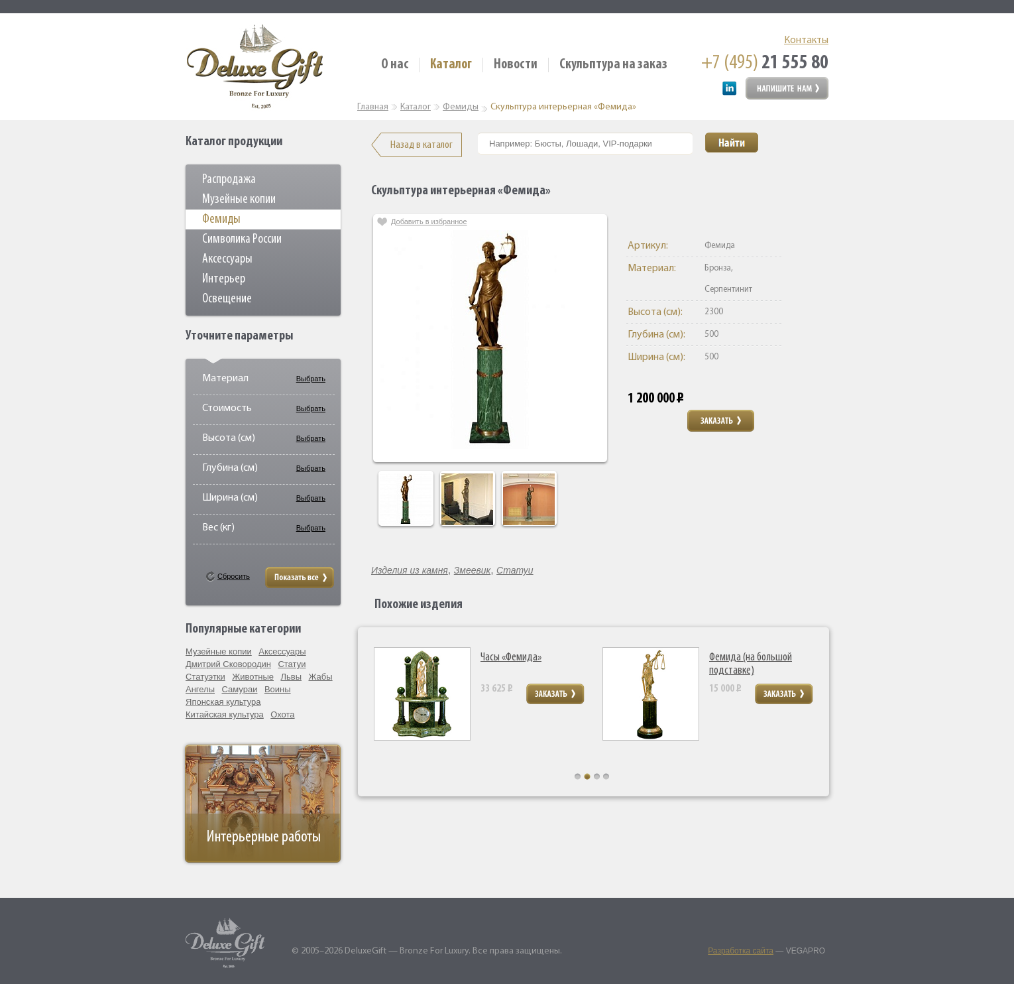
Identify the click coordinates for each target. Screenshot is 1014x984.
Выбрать (310, 379)
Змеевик (472, 570)
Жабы (320, 677)
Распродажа (229, 179)
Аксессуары (227, 259)
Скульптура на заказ (613, 65)
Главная (372, 107)
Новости (515, 65)
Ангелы (200, 689)
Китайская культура (225, 714)
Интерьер (223, 279)
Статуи (292, 664)
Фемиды (221, 219)
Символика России (242, 239)
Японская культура (223, 702)
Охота (282, 714)
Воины (277, 689)
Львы (291, 677)
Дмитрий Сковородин (228, 664)
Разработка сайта (740, 950)
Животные (253, 677)
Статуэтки (205, 677)
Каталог (451, 65)
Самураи (240, 689)
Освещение (227, 299)
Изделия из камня (409, 570)
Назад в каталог (421, 145)
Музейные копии (239, 199)
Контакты (806, 40)
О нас (394, 65)
